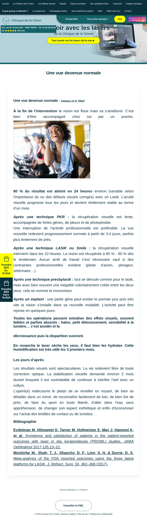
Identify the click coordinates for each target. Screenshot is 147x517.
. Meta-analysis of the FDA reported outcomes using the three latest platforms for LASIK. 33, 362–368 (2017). (73, 458)
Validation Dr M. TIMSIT (73, 101)
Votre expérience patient (82, 11)
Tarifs (99, 11)
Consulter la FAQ (73, 505)
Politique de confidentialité (100, 514)
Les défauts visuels (46, 3)
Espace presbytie (78, 3)
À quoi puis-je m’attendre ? (15, 11)
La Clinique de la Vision (23, 3)
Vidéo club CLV (113, 11)
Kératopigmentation (58, 11)
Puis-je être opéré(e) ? (97, 19)
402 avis (21, 31)
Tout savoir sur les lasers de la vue (73, 40)
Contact (128, 11)
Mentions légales (68, 514)
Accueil (5, 3)
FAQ (120, 19)
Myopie (63, 3)
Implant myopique (134, 3)
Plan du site (83, 514)
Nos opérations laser (99, 3)
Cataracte (117, 3)
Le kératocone (38, 11)
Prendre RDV (71, 19)
